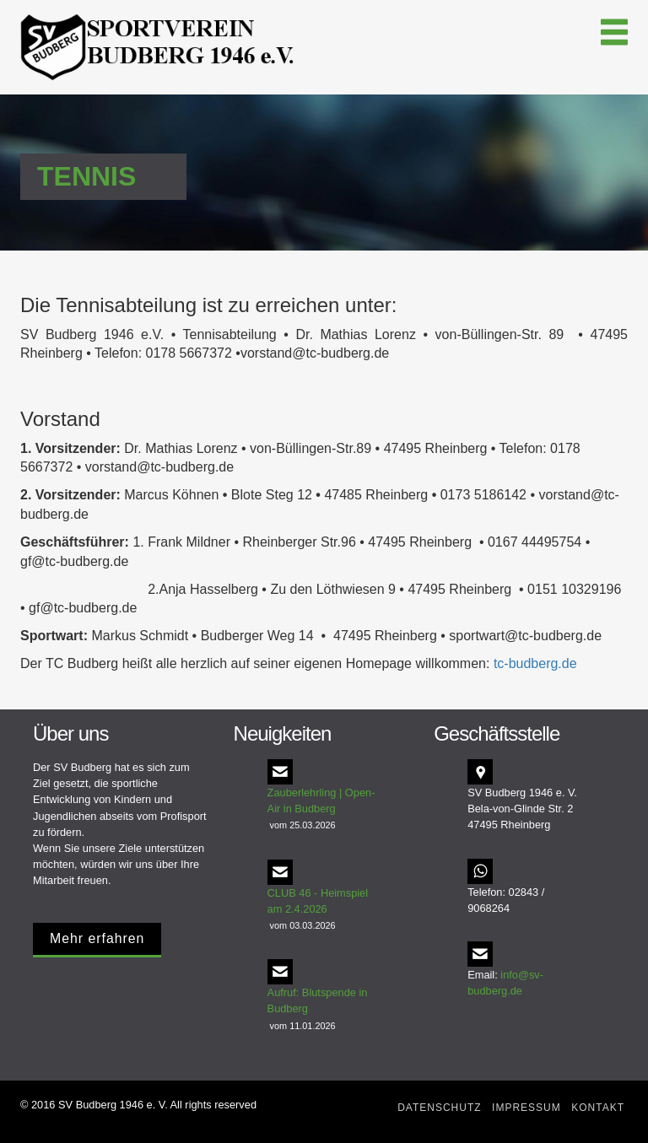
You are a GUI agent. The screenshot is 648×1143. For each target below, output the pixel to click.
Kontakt (597, 1107)
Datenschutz (439, 1107)
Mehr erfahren (97, 938)
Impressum (526, 1107)
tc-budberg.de (535, 663)
